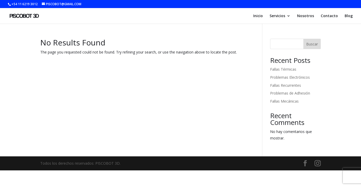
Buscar (312, 44)
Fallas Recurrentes (285, 85)
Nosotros (305, 16)
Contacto (329, 16)
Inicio (258, 16)
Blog (349, 16)
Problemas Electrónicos (290, 77)
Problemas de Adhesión (290, 93)
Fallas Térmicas (283, 69)
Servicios (277, 16)
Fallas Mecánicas (284, 101)
